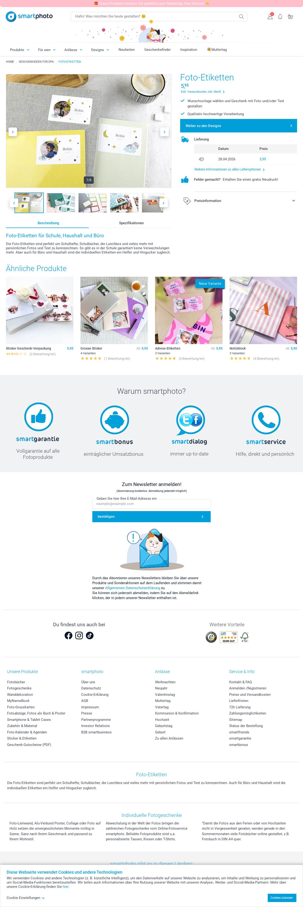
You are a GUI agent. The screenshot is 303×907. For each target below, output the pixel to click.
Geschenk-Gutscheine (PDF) (29, 745)
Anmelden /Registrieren (247, 688)
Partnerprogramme (96, 720)
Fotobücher (16, 682)
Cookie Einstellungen (26, 898)
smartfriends (239, 732)
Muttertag (162, 701)
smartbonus (238, 745)
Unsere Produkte (22, 671)
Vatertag (162, 707)
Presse (86, 713)
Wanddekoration (20, 694)
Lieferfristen (238, 701)
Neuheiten (127, 50)
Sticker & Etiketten (21, 738)
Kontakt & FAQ (240, 682)
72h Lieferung (239, 707)
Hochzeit (162, 720)
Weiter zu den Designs (203, 126)
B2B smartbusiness (96, 732)
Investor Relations (95, 726)
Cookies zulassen (282, 897)
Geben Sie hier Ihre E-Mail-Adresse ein (127, 498)
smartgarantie (240, 738)
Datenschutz (91, 688)
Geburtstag (163, 726)
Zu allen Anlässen (169, 738)
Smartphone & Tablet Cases (29, 720)
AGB (84, 701)
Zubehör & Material (22, 726)
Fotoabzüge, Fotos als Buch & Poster (36, 713)
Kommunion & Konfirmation (177, 713)
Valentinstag (165, 694)
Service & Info (241, 671)
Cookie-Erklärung (94, 694)
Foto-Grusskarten (21, 707)
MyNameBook (18, 701)
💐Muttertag (217, 50)
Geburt (160, 732)
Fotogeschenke (19, 688)
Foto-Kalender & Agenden (27, 732)
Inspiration (188, 50)
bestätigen (106, 516)
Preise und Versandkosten (250, 694)
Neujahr (161, 688)
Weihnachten (165, 682)
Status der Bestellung (246, 726)
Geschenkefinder (157, 50)
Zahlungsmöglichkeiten (247, 713)
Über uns (88, 682)
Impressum (90, 707)
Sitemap (235, 720)
